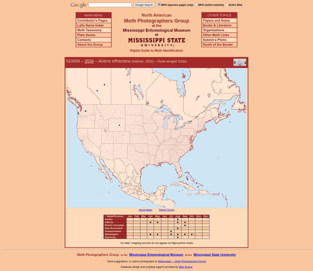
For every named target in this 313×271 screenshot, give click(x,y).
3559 (89, 61)
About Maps (145, 209)
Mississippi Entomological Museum (156, 254)
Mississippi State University (215, 254)
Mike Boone (185, 266)
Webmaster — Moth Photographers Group (182, 261)
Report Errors (166, 209)
